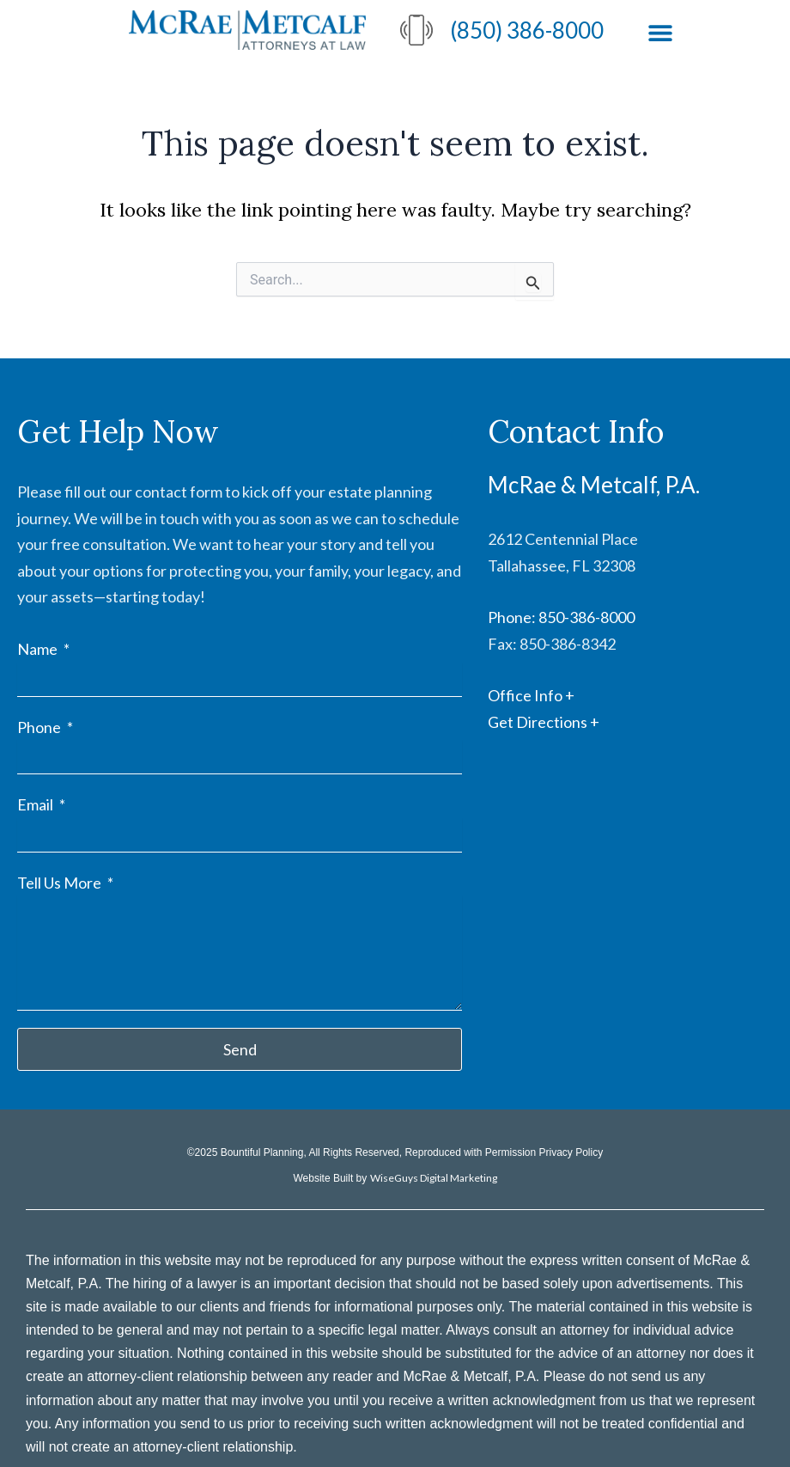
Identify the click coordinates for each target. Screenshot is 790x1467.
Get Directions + (543, 721)
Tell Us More (60, 882)
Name (38, 648)
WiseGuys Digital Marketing (433, 1177)
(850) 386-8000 (527, 30)
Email (36, 804)
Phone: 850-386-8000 (561, 617)
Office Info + (531, 695)
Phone (40, 727)
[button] (660, 32)
